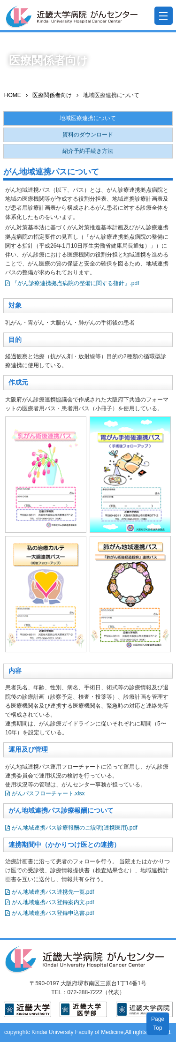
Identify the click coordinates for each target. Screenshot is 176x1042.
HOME (12, 95)
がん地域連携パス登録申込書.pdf (53, 913)
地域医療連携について (88, 118)
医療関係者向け (52, 95)
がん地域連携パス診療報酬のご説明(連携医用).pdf (75, 827)
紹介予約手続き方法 (87, 151)
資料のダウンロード (87, 134)
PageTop (157, 1023)
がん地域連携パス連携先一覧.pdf (53, 892)
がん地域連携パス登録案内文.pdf (53, 902)
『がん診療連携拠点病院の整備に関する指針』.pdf (75, 283)
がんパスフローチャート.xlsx (48, 793)
